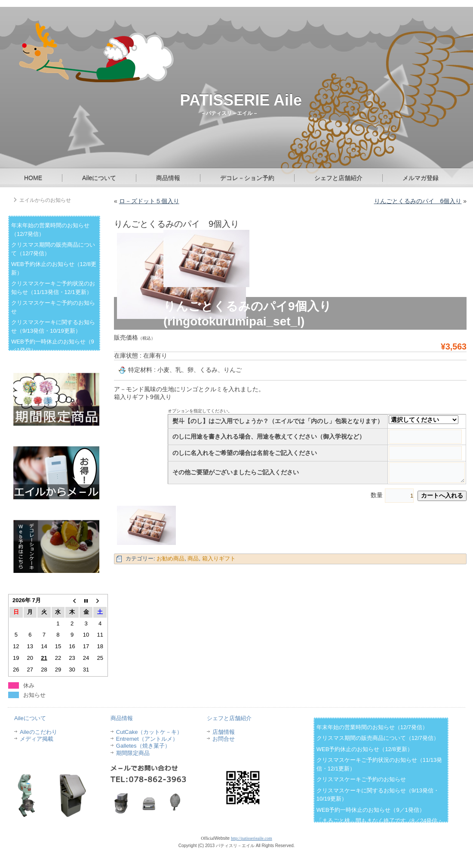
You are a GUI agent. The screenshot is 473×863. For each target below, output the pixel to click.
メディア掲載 (36, 739)
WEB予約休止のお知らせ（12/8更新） (364, 749)
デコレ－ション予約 (247, 177)
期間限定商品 (133, 753)
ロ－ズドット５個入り (149, 201)
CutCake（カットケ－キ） (149, 732)
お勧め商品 (170, 558)
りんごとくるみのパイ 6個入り (418, 201)
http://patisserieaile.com (251, 838)
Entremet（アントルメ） (147, 739)
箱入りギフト (219, 558)
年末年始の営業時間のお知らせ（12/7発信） (372, 727)
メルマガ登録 (420, 177)
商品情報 (168, 177)
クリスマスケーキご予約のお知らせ (361, 779)
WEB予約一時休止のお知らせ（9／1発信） (370, 810)
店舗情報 (223, 732)
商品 (193, 558)
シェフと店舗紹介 (338, 177)
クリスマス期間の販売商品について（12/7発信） (377, 738)
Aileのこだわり (38, 732)
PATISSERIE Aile (241, 100)
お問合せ (223, 739)
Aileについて (99, 177)
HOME (33, 177)
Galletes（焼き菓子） (143, 745)
